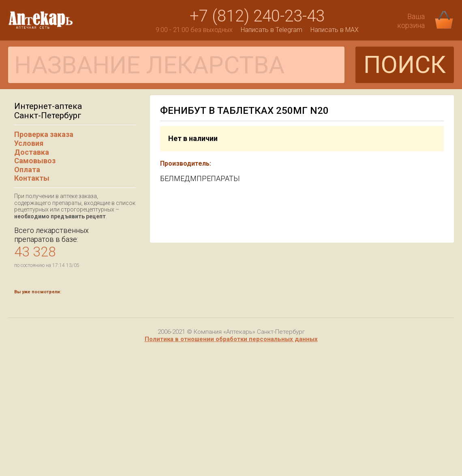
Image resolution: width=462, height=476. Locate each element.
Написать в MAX (334, 30)
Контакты (31, 178)
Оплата (27, 169)
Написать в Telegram (271, 30)
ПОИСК (405, 64)
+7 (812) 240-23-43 (257, 16)
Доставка (31, 152)
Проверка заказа (43, 134)
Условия (28, 143)
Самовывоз (35, 160)
